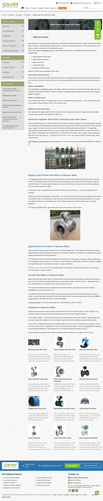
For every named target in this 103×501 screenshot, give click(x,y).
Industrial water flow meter (88, 349)
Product (34, 8)
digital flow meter (47, 89)
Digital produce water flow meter (12, 112)
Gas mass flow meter (10, 480)
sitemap (94, 495)
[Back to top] (97, 493)
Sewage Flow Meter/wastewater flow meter (12, 106)
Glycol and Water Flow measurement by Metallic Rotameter (10, 119)
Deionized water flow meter (88, 379)
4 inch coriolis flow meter (44, 478)
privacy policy (6, 497)
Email (97, 23)
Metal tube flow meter (43, 485)
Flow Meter (27, 15)
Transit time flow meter (43, 480)
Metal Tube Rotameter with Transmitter (63, 380)
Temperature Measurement (11, 50)
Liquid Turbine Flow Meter (62, 438)
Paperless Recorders (9, 41)
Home (27, 8)
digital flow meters (47, 50)
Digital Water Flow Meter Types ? (65, 408)
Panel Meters (7, 36)
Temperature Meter (8, 77)
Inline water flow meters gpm (38, 379)
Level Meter (6, 72)
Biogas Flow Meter (9, 483)
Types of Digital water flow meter (65, 349)
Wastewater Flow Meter (9, 95)
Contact (62, 8)
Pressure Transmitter (9, 67)
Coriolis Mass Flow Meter (87, 408)
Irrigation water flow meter (37, 408)
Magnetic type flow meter (11, 488)
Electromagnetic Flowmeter (88, 438)
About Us (53, 8)
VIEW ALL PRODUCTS (91, 465)
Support (41, 8)
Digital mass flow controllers (12, 485)
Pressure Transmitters (9, 46)
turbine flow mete (36, 179)
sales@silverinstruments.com (82, 3)
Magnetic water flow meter (40, 141)
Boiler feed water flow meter (37, 349)
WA (97, 30)
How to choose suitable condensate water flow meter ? (12, 89)
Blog (47, 8)
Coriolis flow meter (34, 302)
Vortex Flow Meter (34, 438)
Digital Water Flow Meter (10, 100)
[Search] (99, 7)
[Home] (22, 8)
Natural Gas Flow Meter (43, 483)
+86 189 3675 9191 (29, 466)
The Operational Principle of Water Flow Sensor (11, 127)
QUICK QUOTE (72, 465)
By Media (19, 15)
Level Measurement (8, 31)
